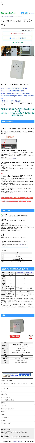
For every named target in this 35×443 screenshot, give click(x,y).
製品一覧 (3, 391)
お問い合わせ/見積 (5, 397)
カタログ (3, 405)
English (32, 13)
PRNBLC (21, 244)
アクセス (3, 414)
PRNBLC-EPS (20, 272)
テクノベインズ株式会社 (6, 429)
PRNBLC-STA (29, 272)
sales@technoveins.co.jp (6, 433)
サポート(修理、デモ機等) (7, 400)
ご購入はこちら (17, 42)
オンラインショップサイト (7, 408)
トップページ (4, 388)
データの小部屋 (5, 417)
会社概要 (3, 411)
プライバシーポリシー (6, 423)
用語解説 (3, 420)
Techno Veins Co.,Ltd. (19, 441)
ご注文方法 (4, 394)
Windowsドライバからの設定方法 (9, 158)
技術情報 (3, 402)
